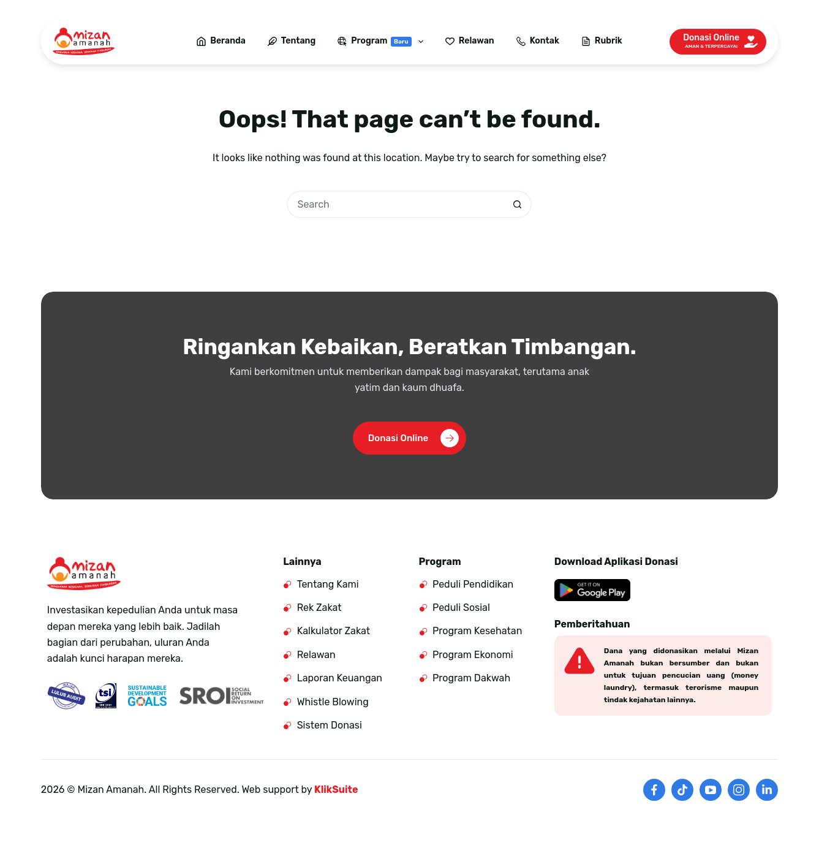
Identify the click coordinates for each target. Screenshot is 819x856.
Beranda (221, 41)
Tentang (291, 41)
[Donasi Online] (718, 42)
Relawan (469, 41)
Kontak (537, 41)
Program (383, 41)
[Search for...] (395, 204)
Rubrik (601, 41)
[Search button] (518, 204)
